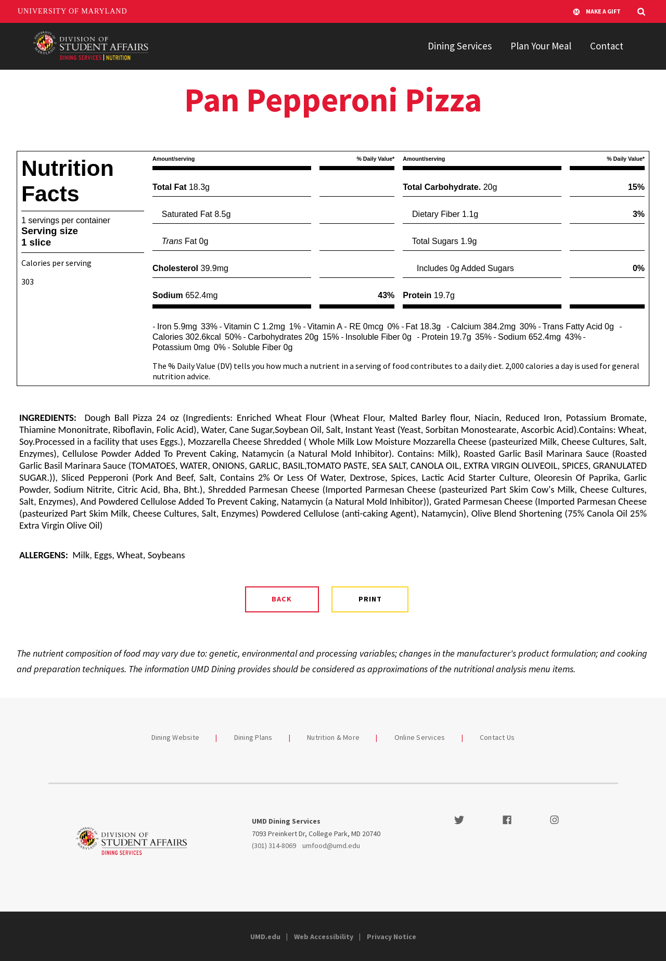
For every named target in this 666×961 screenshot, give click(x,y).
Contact (606, 46)
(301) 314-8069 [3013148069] (274, 845)
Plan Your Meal (540, 46)
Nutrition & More (333, 737)
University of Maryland (72, 11)
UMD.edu (265, 936)
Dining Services (460, 46)
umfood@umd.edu (331, 845)
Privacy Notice (391, 936)
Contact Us (497, 737)
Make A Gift (597, 11)
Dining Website (175, 737)
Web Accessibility (323, 936)
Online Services (419, 737)
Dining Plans (253, 737)
